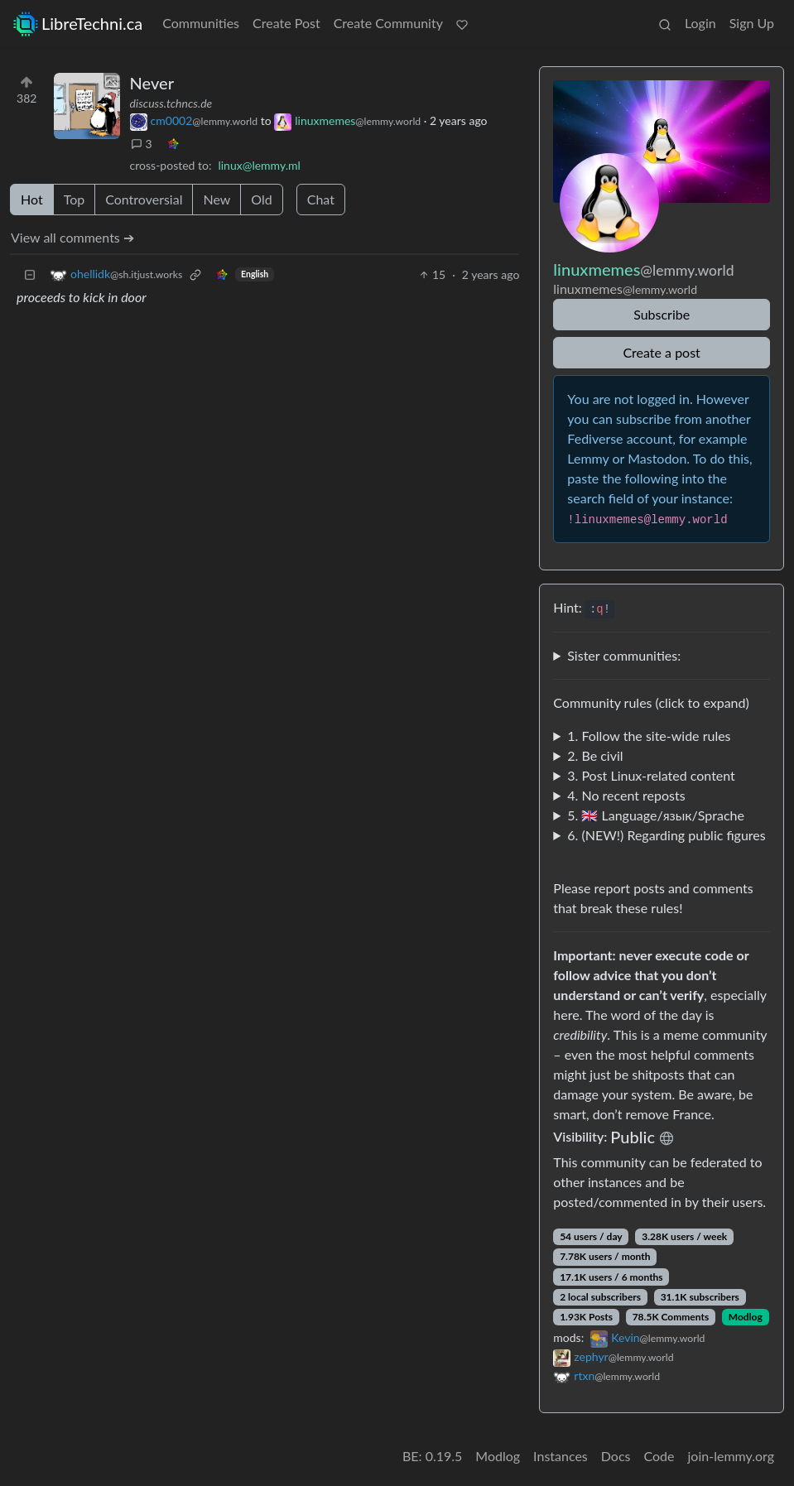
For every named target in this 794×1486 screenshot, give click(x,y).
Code (659, 1456)
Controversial (143, 199)
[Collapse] (30, 274)
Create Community (388, 23)
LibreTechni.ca (77, 23)
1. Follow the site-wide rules (648, 735)
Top (74, 199)
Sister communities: (624, 655)
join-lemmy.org (731, 1456)
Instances (560, 1456)
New (216, 199)
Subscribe (661, 314)
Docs (616, 1456)
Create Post (286, 23)
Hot (32, 199)
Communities (200, 23)
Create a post (661, 352)
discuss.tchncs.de (171, 103)
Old (261, 199)
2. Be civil (595, 755)
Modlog (746, 1316)
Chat (320, 199)
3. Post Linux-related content (651, 775)
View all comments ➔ (72, 237)
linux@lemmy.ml (259, 165)
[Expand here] (87, 106)
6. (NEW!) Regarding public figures (666, 835)
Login (700, 23)
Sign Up (751, 23)
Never (152, 83)
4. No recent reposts (626, 795)
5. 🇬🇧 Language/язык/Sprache (655, 815)
